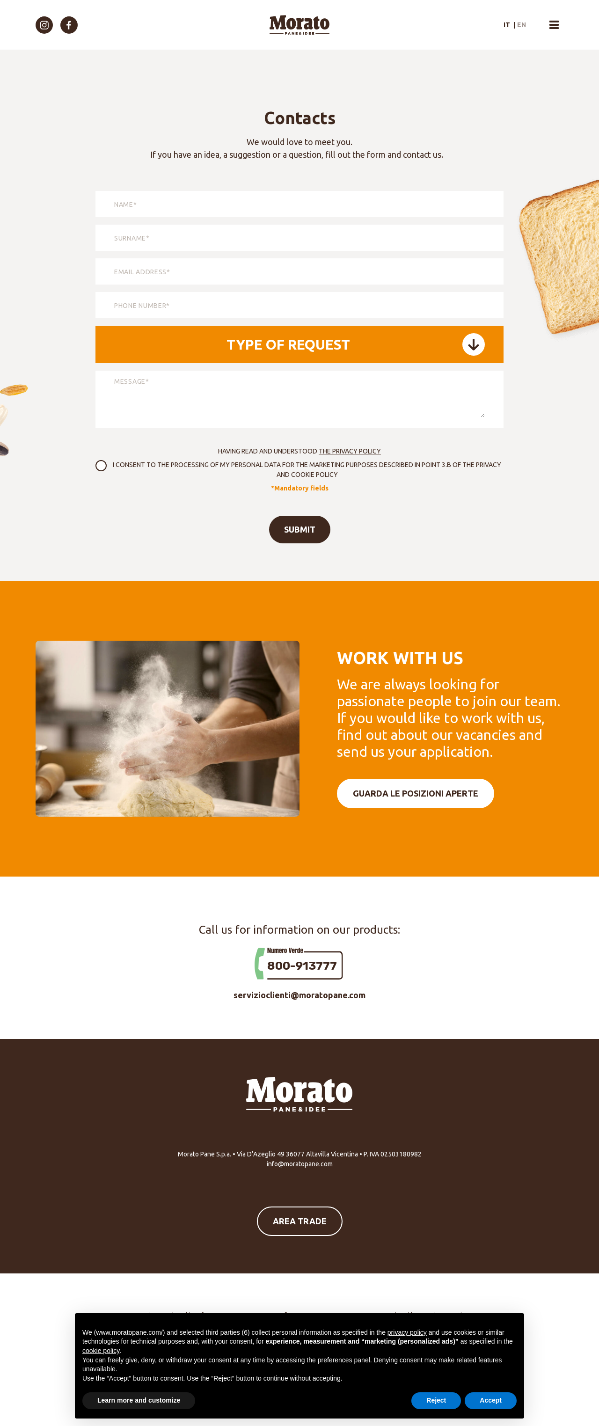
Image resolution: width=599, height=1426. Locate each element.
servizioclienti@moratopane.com (299, 995)
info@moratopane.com (300, 1164)
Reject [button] (436, 1400)
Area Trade (300, 1221)
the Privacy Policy (350, 451)
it (507, 25)
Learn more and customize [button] (138, 1400)
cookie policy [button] (100, 1350)
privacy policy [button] (407, 1332)
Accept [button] (491, 1400)
